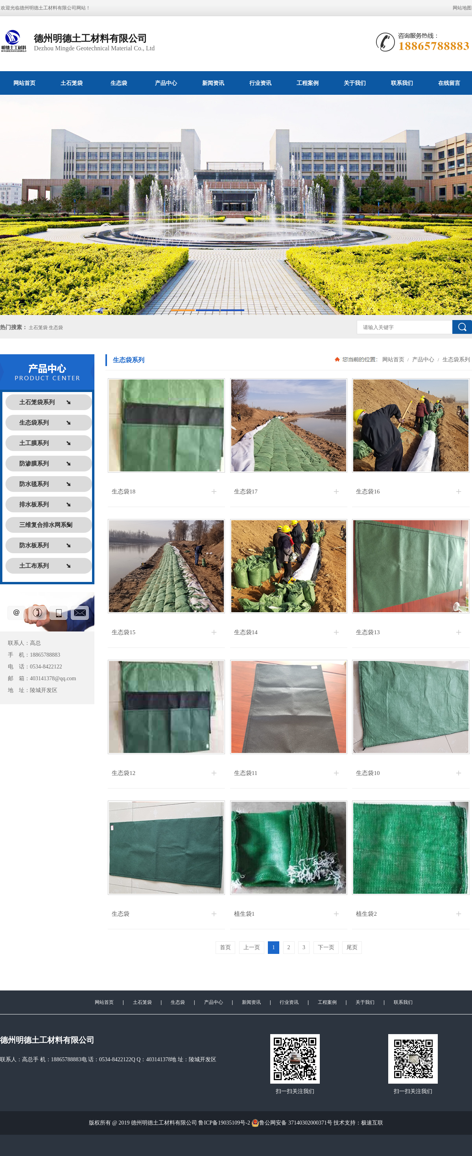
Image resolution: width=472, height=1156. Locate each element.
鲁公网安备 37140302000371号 (291, 1123)
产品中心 (166, 83)
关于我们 (355, 83)
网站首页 (24, 83)
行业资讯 (260, 83)
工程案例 (308, 83)
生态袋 (119, 83)
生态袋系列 (455, 359)
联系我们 (402, 83)
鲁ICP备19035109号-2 (224, 1123)
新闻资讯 (213, 83)
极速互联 (372, 1123)
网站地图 (462, 8)
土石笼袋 (72, 83)
